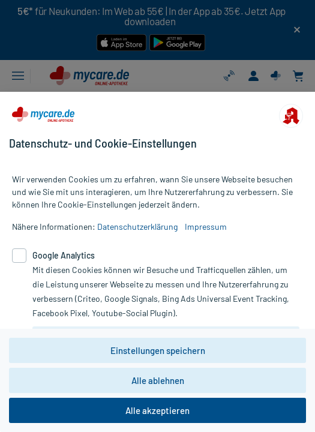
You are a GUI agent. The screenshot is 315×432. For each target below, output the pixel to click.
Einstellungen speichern (157, 350)
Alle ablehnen (157, 380)
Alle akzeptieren (157, 410)
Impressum (206, 226)
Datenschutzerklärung (137, 226)
